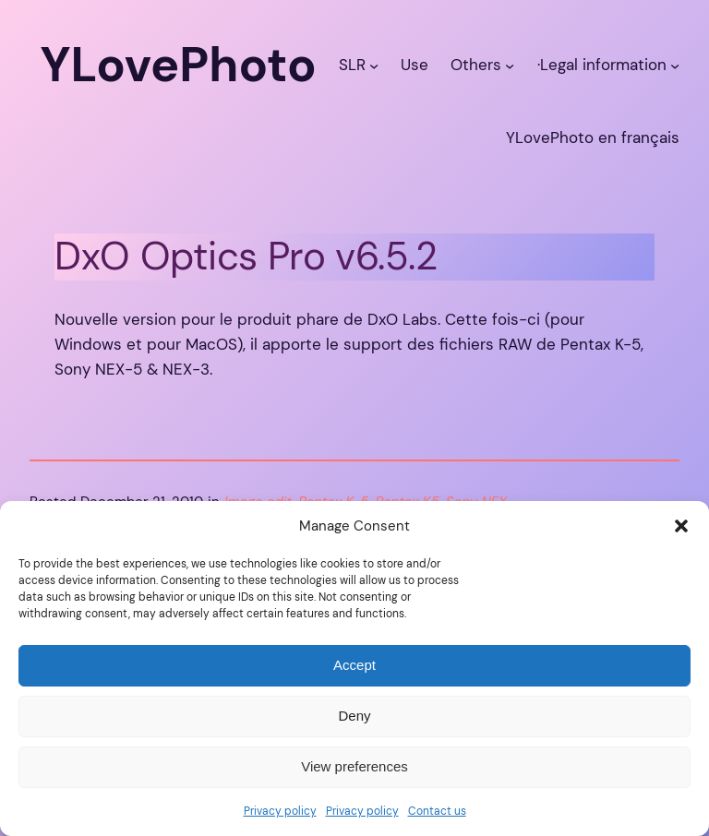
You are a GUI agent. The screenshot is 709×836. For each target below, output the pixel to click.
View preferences (354, 766)
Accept (354, 665)
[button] (681, 526)
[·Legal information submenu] (674, 64)
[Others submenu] (509, 64)
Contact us (437, 811)
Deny (354, 715)
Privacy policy (280, 811)
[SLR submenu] (374, 64)
